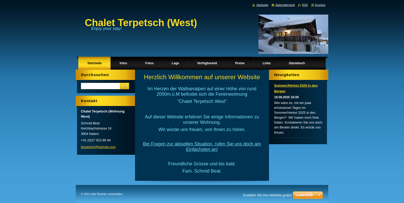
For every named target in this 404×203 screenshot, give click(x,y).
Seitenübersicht (285, 4)
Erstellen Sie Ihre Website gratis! (267, 195)
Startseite (262, 4)
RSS (305, 4)
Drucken (320, 4)
